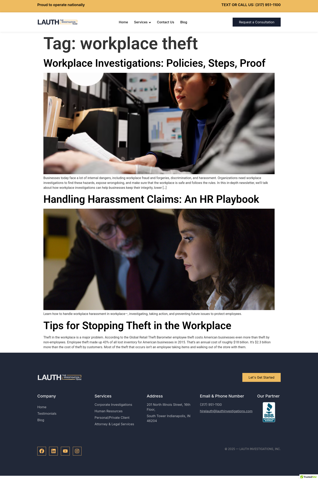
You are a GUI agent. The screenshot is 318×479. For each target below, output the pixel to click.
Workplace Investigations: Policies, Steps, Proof (154, 63)
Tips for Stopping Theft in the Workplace (137, 325)
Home (123, 22)
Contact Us (165, 22)
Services (142, 22)
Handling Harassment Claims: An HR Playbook (151, 199)
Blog (183, 22)
